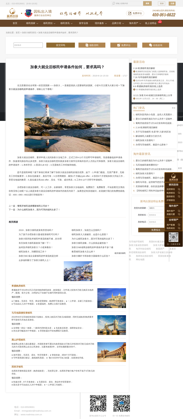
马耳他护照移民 (136, 241)
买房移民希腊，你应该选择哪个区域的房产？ (157, 186)
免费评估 (137, 13)
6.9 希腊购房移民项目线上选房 (148, 86)
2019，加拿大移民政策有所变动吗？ (36, 230)
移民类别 (49, 23)
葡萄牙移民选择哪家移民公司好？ (33, 206)
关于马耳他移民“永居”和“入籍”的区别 (153, 131)
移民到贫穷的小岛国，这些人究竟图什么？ (156, 114)
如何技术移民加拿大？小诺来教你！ (36, 247)
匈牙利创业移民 (143, 248)
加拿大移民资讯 (29, 32)
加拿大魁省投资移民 (138, 245)
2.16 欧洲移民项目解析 (144, 68)
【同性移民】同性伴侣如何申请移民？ (154, 190)
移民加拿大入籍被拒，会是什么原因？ (90, 234)
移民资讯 (66, 23)
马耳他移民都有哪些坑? (147, 165)
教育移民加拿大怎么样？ (83, 251)
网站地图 (140, 259)
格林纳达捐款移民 (144, 256)
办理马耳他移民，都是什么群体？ (152, 144)
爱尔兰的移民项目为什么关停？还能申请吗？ (157, 119)
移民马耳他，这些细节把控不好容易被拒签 (156, 182)
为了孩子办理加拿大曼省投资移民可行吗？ (39, 234)
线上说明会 (153, 22)
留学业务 (83, 23)
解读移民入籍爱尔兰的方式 (148, 136)
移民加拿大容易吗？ (145, 140)
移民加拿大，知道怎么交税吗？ (87, 230)
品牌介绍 (118, 23)
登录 (162, 3)
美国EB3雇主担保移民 (159, 241)
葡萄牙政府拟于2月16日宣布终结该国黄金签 (157, 123)
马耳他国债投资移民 (22, 313)
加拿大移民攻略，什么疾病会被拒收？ (90, 243)
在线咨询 (157, 45)
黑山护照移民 (18, 340)
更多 (174, 108)
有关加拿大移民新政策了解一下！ (35, 243)
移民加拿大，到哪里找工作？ (33, 251)
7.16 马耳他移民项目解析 (145, 77)
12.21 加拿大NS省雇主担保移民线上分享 (152, 95)
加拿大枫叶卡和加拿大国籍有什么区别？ (91, 256)
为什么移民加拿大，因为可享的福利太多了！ (38, 209)
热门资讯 (139, 107)
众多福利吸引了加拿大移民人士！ (35, 260)
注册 (172, 3)
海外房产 (135, 23)
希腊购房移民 (18, 286)
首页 (15, 23)
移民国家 (32, 23)
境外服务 (101, 23)
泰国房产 (160, 248)
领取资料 (94, 45)
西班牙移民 (17, 367)
